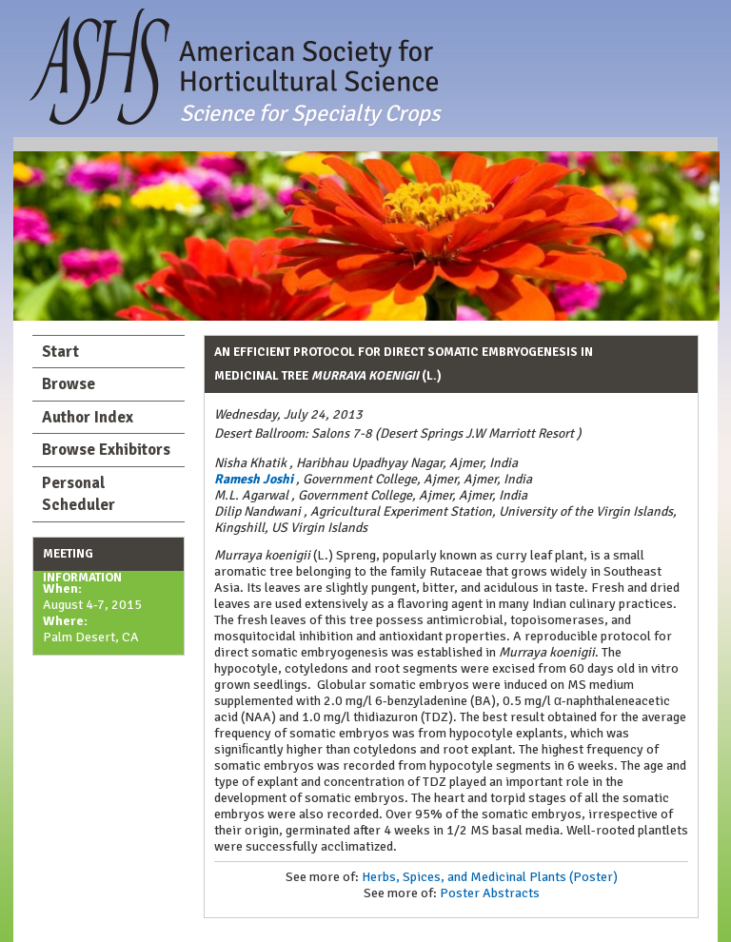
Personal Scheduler (78, 494)
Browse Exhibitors (106, 450)
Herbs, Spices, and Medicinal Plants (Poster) (490, 877)
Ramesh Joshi (253, 479)
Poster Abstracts (490, 893)
